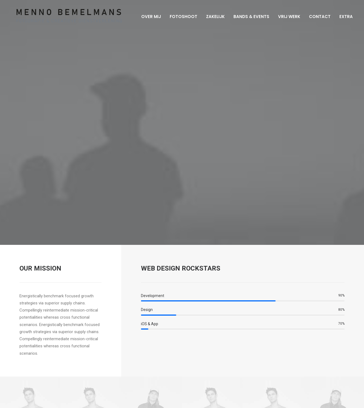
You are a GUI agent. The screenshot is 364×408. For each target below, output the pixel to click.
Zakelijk (213, 16)
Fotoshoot (182, 16)
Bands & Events (250, 16)
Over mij (149, 16)
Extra (344, 16)
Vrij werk (287, 16)
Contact (318, 16)
